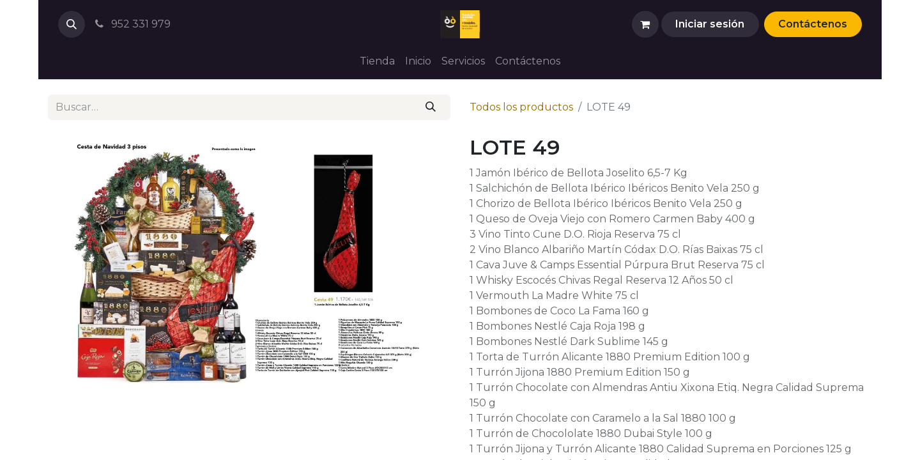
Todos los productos (521, 107)
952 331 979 (132, 24)
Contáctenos (812, 24)
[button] (71, 24)
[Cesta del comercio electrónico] (645, 24)
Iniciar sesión (709, 24)
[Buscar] (430, 107)
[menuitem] (377, 61)
